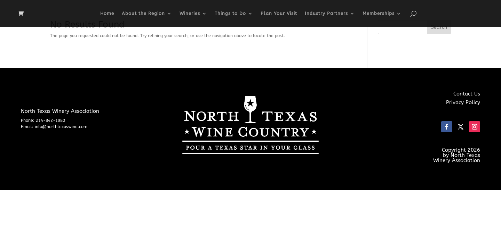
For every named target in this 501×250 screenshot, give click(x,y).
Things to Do (230, 13)
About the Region (143, 13)
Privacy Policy (463, 102)
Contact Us (466, 94)
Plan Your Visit (279, 13)
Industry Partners (326, 13)
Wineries (190, 13)
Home (107, 13)
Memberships (379, 13)
